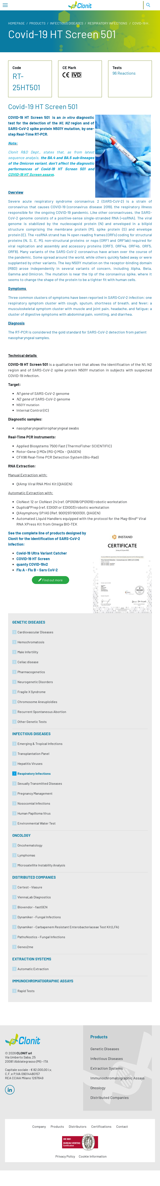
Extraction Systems (31, 959)
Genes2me (25, 947)
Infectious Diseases (66, 23)
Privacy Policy (65, 1156)
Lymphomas (26, 855)
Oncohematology (30, 845)
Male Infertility (28, 652)
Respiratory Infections (108, 23)
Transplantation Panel (33, 753)
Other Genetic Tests (32, 722)
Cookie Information (93, 1156)
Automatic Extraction (33, 969)
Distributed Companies (34, 877)
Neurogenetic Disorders (35, 682)
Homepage (16, 23)
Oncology (21, 835)
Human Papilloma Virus (34, 813)
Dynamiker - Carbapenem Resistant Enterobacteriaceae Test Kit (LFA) (68, 927)
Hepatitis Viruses (30, 763)
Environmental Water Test (37, 823)
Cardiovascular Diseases (35, 632)
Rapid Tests (26, 991)
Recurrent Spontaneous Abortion (42, 712)
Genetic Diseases (28, 622)
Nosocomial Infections (34, 803)
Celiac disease (28, 662)
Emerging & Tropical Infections (40, 744)
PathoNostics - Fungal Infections (41, 937)
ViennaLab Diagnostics (34, 897)
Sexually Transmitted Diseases (40, 783)
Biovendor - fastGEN (33, 907)
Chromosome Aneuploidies (37, 702)
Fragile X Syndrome (32, 692)
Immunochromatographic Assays (42, 981)
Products (37, 23)
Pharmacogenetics (31, 672)
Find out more (50, 580)
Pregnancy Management (35, 793)
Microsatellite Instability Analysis (41, 865)
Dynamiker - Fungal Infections (39, 917)
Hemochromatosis (31, 642)
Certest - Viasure (30, 887)
